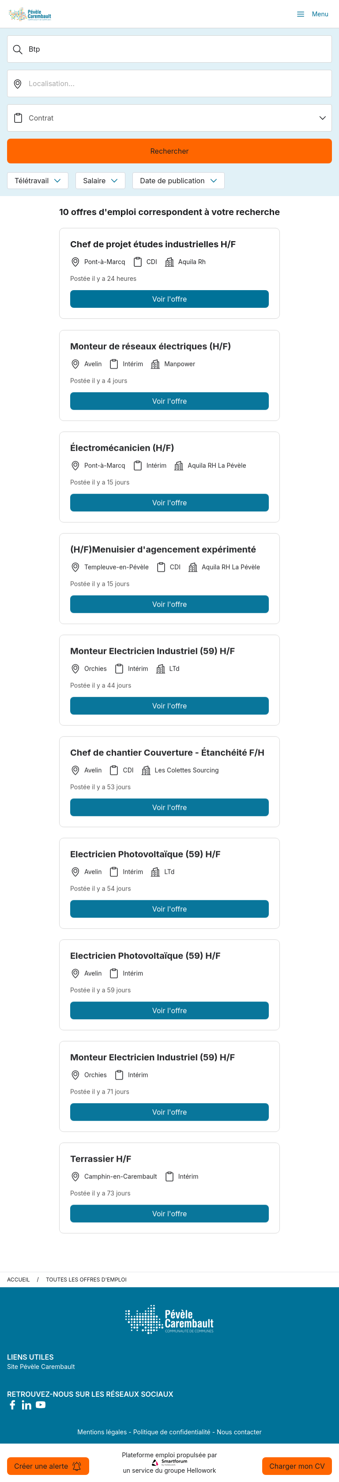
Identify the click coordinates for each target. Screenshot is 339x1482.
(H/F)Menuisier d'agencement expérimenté (163, 551)
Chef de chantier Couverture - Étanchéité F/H (167, 754)
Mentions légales (102, 1432)
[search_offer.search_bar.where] (169, 83)
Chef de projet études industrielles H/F (153, 244)
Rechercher (169, 151)
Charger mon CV (297, 1466)
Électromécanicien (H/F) (122, 450)
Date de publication (178, 180)
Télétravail (38, 180)
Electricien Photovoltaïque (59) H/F (145, 856)
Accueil (18, 1279)
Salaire (100, 180)
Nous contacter (239, 1432)
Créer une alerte (48, 1466)
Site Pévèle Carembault (41, 1366)
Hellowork (201, 1470)
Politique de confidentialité (172, 1432)
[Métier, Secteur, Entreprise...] (169, 49)
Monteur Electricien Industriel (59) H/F (152, 653)
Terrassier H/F (101, 1161)
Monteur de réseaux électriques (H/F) (150, 348)
